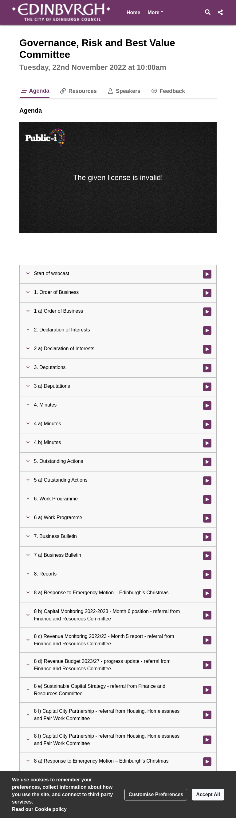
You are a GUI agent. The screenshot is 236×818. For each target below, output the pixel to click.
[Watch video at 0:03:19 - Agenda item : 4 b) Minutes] (207, 443)
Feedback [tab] (167, 91)
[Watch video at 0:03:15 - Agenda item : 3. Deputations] (207, 368)
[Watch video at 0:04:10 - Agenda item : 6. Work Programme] (207, 499)
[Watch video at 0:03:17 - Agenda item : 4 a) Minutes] (207, 424)
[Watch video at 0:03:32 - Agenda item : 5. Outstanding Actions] (207, 462)
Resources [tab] (78, 91)
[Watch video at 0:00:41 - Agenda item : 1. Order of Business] (207, 293)
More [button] (155, 12)
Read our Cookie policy (39, 809)
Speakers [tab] (123, 91)
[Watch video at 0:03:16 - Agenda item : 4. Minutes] (207, 405)
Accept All (208, 794)
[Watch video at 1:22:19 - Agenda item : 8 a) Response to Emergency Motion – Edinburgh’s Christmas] (207, 761)
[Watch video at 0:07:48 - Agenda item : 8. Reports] (207, 574)
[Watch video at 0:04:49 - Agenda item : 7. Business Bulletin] (207, 537)
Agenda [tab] (34, 91)
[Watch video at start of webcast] (207, 274)
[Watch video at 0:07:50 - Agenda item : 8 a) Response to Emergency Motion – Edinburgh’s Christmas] (207, 593)
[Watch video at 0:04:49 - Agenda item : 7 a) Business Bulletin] (207, 555)
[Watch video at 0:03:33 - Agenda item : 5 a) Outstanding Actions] (207, 480)
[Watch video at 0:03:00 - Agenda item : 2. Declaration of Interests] (207, 330)
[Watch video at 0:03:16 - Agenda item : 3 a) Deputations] (207, 387)
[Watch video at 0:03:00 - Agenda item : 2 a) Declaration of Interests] (207, 349)
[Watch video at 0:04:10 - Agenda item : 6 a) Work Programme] (207, 518)
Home (133, 12)
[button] (208, 12)
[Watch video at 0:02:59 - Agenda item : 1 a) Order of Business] (207, 311)
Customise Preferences (155, 794)
